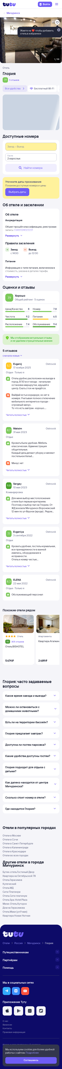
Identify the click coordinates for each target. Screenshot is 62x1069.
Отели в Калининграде (15, 847)
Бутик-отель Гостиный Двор (18, 872)
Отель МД (8, 887)
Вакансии (7, 1024)
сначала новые (13, 355)
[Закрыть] (58, 30)
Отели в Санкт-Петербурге (18, 843)
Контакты (7, 1028)
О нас (5, 1021)
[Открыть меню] (57, 4)
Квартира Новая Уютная (16, 915)
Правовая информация (14, 1032)
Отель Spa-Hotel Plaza (15, 899)
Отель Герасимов (12, 879)
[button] (7, 991)
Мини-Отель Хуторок (15, 903)
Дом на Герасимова (14, 907)
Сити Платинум (11, 891)
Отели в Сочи (10, 839)
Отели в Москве (12, 835)
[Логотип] (9, 4)
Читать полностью (18, 415)
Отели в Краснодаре (14, 851)
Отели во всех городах (15, 855)
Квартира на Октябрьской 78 (19, 875)
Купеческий (9, 883)
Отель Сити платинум (15, 895)
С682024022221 (23, 230)
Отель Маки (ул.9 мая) (15, 911)
